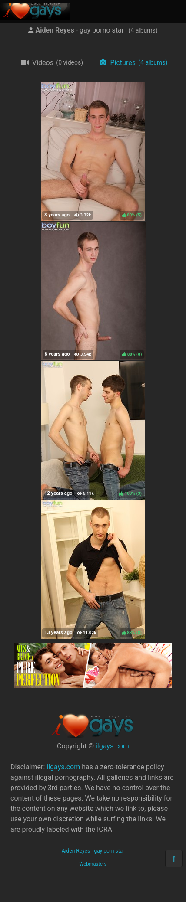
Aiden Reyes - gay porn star (93, 851)
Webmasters (93, 864)
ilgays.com (112, 746)
